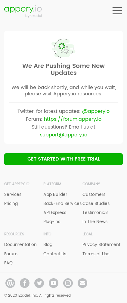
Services (12, 194)
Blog (47, 244)
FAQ (8, 263)
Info (47, 234)
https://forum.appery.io (72, 119)
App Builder (55, 194)
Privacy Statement (101, 244)
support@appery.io (63, 135)
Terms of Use (96, 253)
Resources (14, 234)
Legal (87, 234)
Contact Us (54, 253)
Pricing (11, 203)
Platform (52, 184)
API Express (54, 212)
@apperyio (96, 111)
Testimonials (95, 212)
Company (91, 184)
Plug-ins (51, 221)
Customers (93, 194)
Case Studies (96, 203)
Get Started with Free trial (63, 159)
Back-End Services (62, 203)
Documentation (20, 244)
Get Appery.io (16, 184)
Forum (10, 253)
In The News (94, 221)
